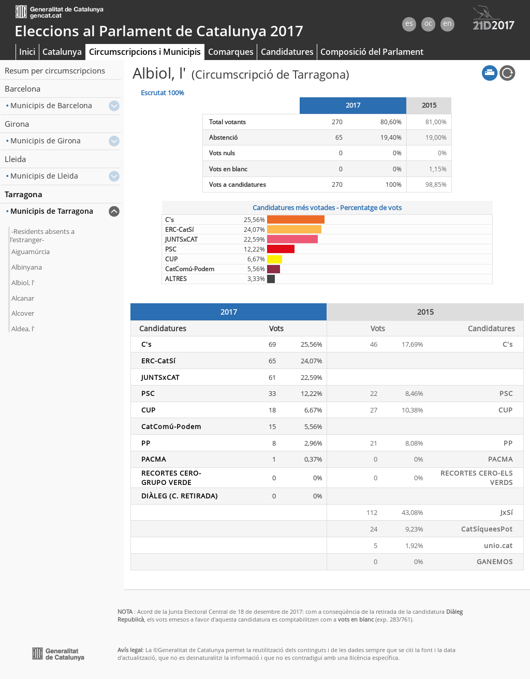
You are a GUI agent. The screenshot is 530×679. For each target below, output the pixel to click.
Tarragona (23, 194)
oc (428, 23)
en (447, 23)
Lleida (15, 159)
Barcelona (22, 88)
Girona (17, 124)
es (409, 23)
